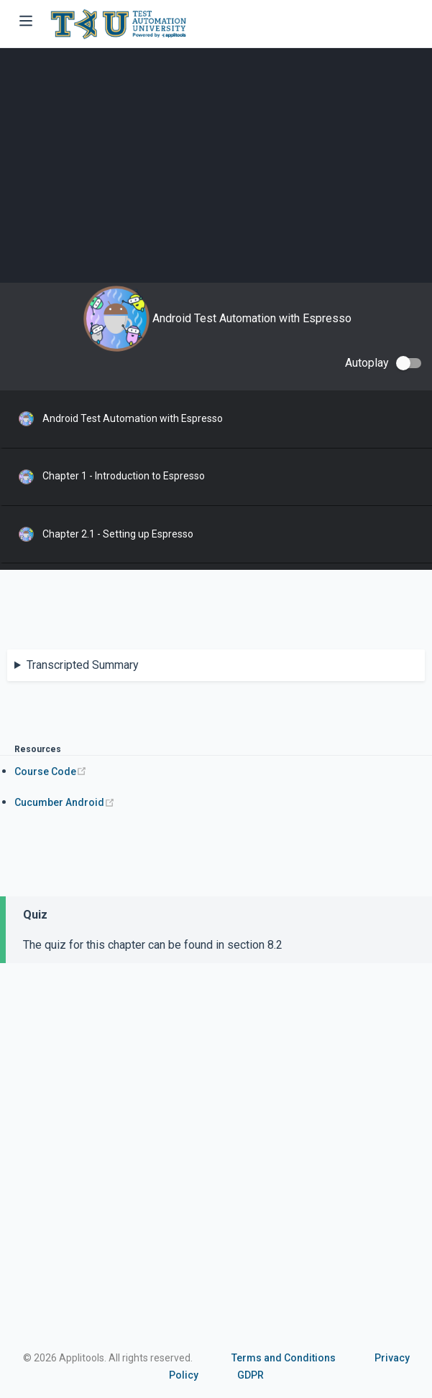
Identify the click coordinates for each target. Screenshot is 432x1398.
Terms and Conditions (283, 1358)
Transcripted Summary (83, 665)
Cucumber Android (64, 802)
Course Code (50, 771)
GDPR (250, 1375)
